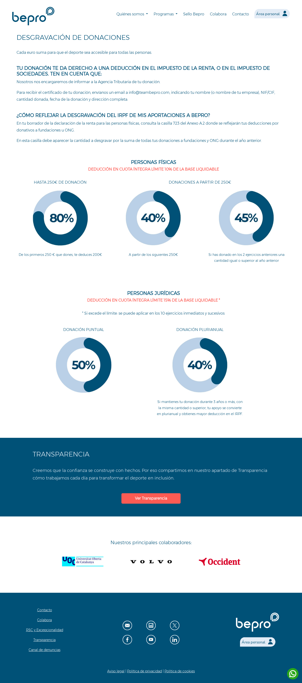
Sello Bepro (193, 14)
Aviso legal (115, 671)
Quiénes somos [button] (130, 14)
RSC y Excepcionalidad (44, 630)
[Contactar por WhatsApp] (292, 673)
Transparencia (44, 640)
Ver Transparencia (151, 498)
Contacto (240, 14)
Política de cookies (179, 671)
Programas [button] (164, 14)
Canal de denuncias (44, 650)
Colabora (218, 14)
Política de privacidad (144, 671)
